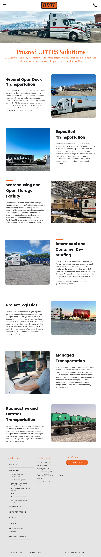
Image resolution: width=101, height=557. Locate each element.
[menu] (4, 5)
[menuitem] (21, 465)
